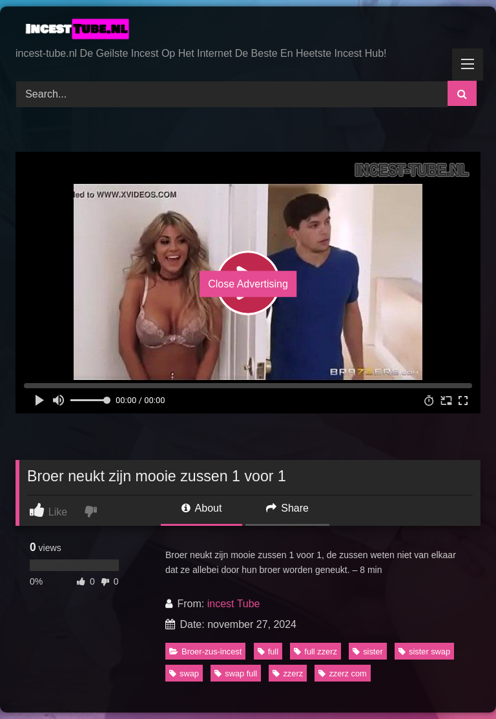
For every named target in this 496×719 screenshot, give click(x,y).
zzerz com (342, 673)
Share (287, 508)
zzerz (288, 673)
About (201, 508)
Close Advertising (248, 283)
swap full (235, 673)
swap (184, 673)
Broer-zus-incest (205, 651)
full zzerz (315, 651)
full (268, 651)
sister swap (424, 651)
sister (368, 651)
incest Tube (233, 603)
